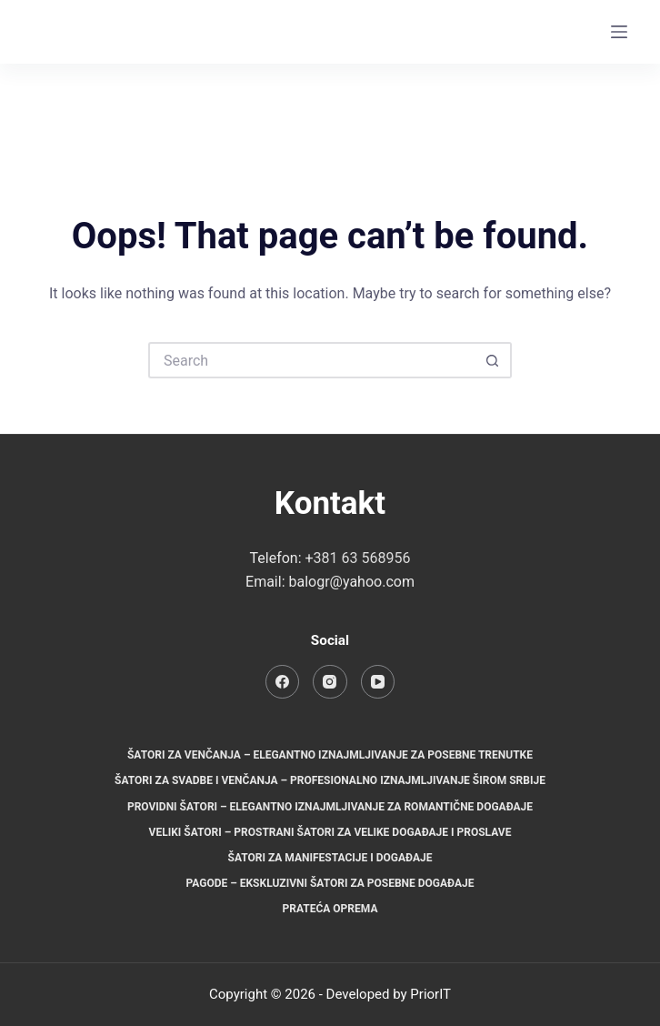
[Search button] (493, 360)
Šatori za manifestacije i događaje (330, 857)
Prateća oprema (330, 908)
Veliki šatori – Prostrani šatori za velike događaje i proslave (330, 832)
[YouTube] (378, 682)
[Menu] (619, 32)
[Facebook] (545, 32)
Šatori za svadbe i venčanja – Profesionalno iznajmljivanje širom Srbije (330, 780)
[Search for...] (311, 360)
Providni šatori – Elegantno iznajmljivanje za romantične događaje (330, 806)
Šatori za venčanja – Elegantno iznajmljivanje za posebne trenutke (330, 755)
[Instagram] (581, 32)
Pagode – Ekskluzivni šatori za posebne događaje (329, 883)
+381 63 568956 (358, 558)
